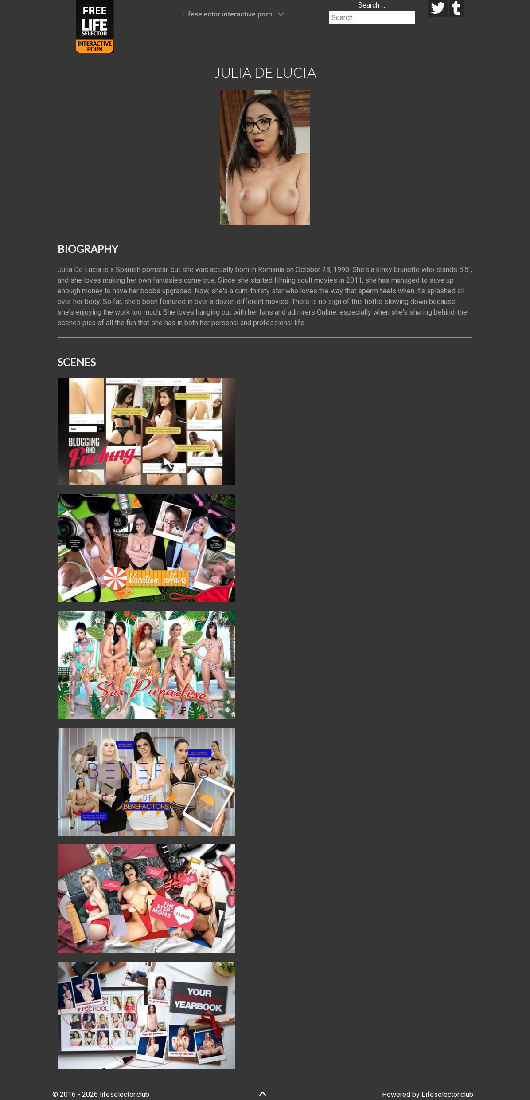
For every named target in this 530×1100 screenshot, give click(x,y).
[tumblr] (456, 8)
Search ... (371, 5)
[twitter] (438, 8)
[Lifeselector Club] (95, 26)
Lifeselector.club (447, 1094)
